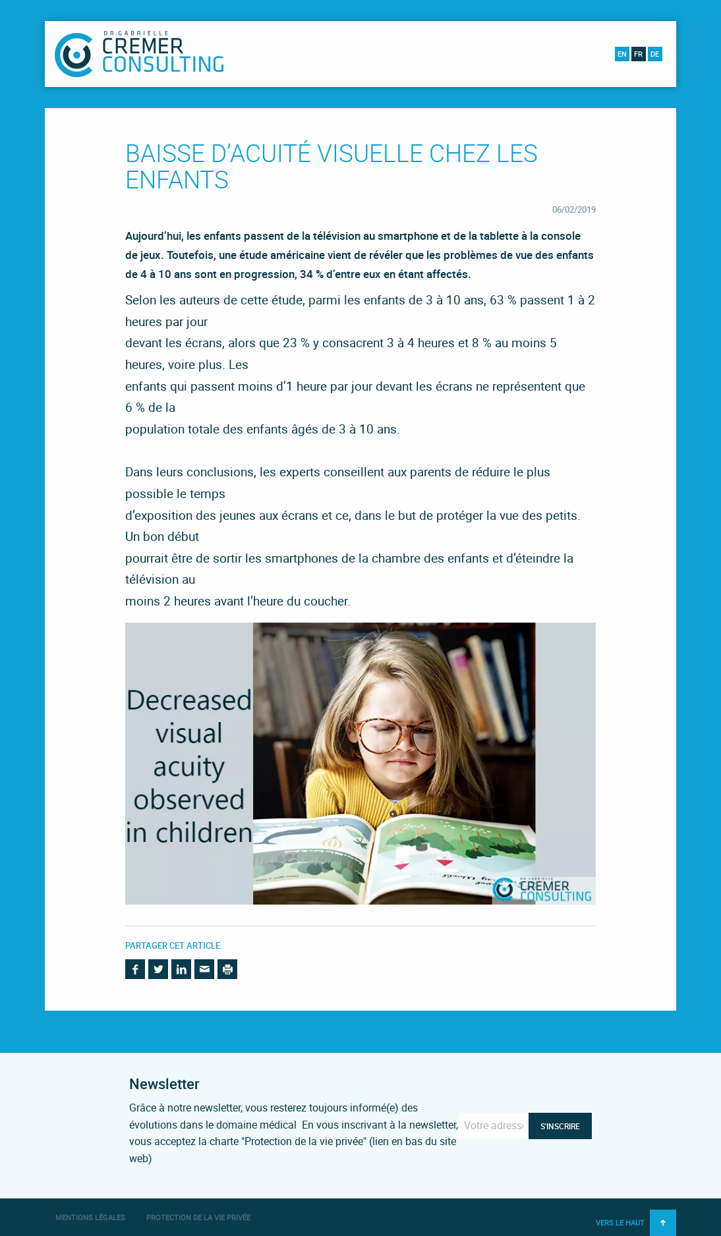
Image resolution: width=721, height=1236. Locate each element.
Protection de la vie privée (198, 1217)
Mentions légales (90, 1217)
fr (638, 54)
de (654, 54)
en (622, 54)
